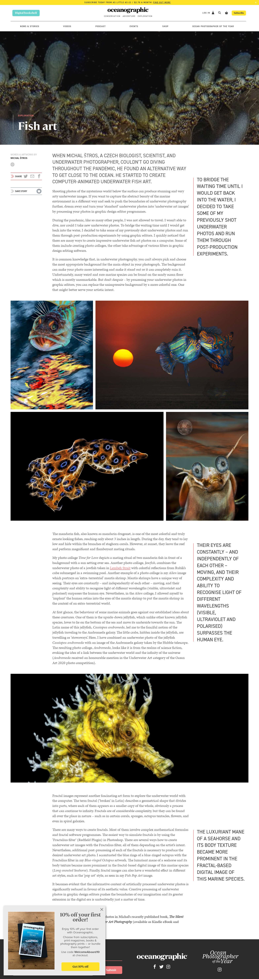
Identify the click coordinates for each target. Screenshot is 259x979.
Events (134, 26)
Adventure (129, 16)
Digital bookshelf (26, 13)
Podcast (100, 26)
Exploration (145, 16)
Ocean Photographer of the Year (213, 26)
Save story (21, 191)
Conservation (112, 16)
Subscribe (237, 13)
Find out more (162, 2)
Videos (67, 26)
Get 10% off (80, 967)
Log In (202, 13)
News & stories (29, 26)
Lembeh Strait (120, 567)
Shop (165, 26)
